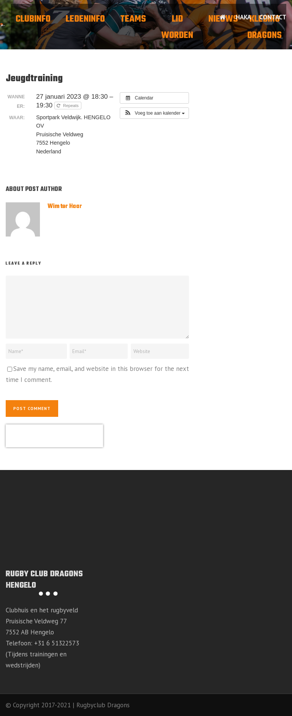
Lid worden (177, 28)
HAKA (243, 17)
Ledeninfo (85, 19)
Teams (133, 19)
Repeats (68, 105)
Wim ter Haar (65, 206)
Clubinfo (33, 19)
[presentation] (54, 435)
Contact (272, 17)
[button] (154, 113)
